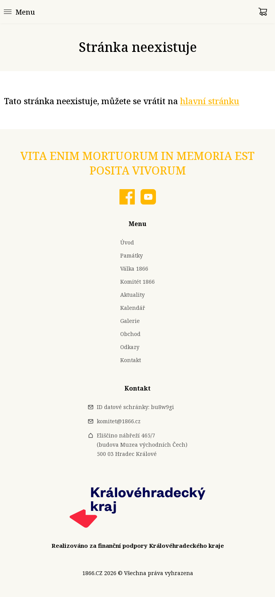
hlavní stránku (209, 100)
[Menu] (19, 11)
